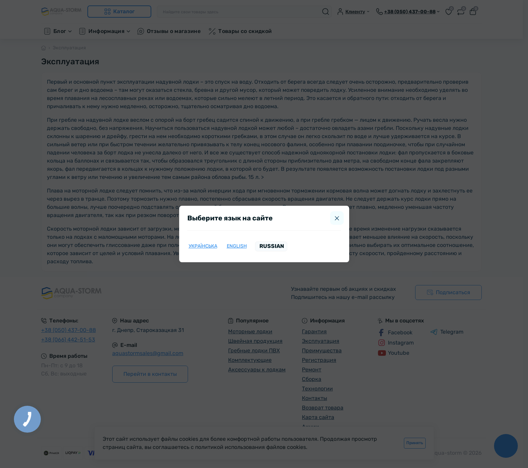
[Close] (337, 218)
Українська (203, 246)
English (237, 246)
